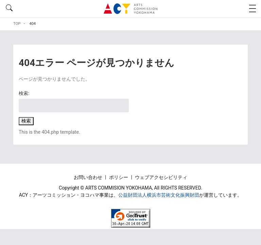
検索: (24, 93)
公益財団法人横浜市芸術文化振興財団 (158, 195)
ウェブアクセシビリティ (161, 177)
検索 (26, 121)
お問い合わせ (88, 177)
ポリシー (119, 177)
